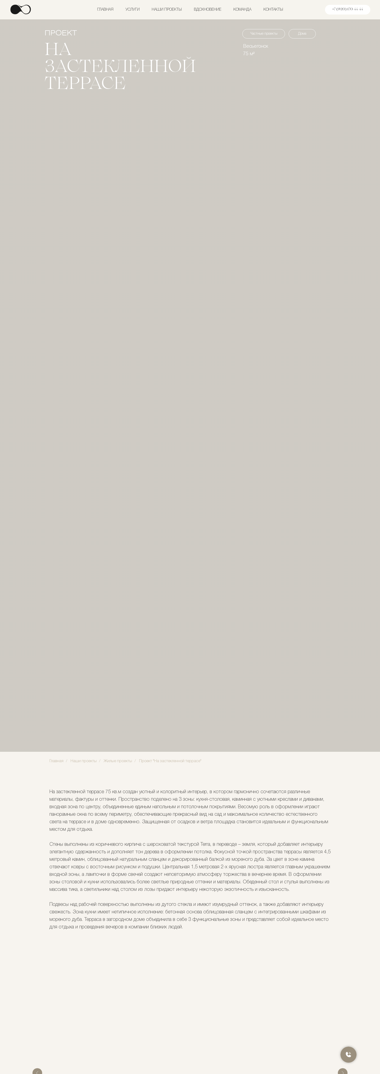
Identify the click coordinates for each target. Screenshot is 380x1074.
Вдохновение (207, 9)
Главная (105, 9)
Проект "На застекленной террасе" (170, 761)
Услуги (133, 9)
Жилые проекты (118, 761)
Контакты (273, 9)
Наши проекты (167, 9)
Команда (242, 9)
